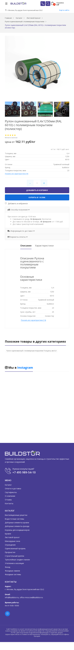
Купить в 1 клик (37, 197)
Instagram (25, 368)
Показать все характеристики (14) (16, 174)
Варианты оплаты (17, 237)
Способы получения (18, 210)
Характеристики (45, 245)
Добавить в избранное (16, 204)
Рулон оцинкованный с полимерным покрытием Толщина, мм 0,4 (31, 351)
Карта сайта (64, 10)
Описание (24, 245)
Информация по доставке (20, 231)
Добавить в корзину (37, 190)
